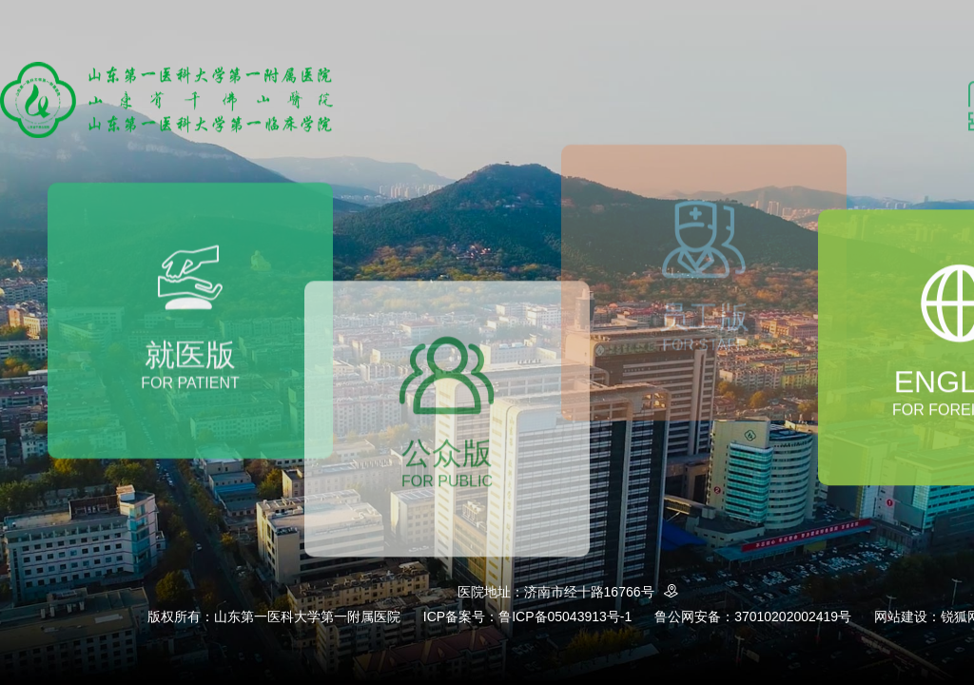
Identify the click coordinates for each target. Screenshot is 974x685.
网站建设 (900, 616)
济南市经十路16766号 (604, 591)
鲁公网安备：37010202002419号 (752, 616)
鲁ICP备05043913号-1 (565, 616)
